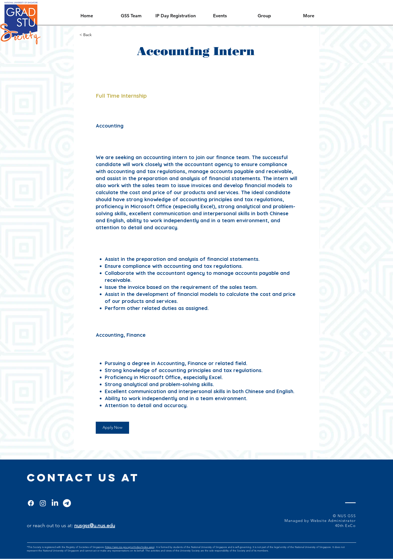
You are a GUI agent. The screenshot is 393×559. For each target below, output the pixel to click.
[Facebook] (31, 503)
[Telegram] (67, 503)
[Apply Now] (112, 428)
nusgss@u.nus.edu (94, 525)
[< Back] (97, 35)
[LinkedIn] (55, 503)
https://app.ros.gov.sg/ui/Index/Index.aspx (130, 547)
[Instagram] (43, 503)
